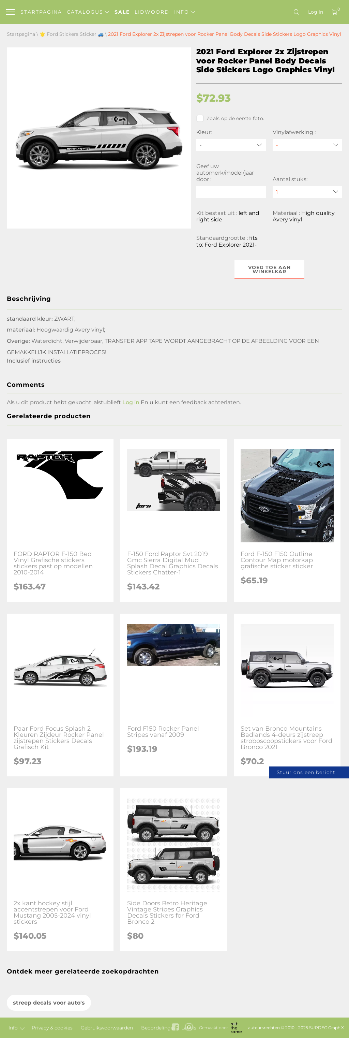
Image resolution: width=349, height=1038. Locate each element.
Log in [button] (130, 402)
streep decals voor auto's (49, 1002)
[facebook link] (175, 1027)
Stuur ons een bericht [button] (306, 772)
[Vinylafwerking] (307, 145)
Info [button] (184, 12)
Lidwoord (152, 12)
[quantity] (307, 192)
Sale (122, 12)
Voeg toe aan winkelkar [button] (269, 269)
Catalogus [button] (88, 12)
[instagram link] (189, 1027)
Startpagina (41, 12)
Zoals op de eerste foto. (230, 118)
